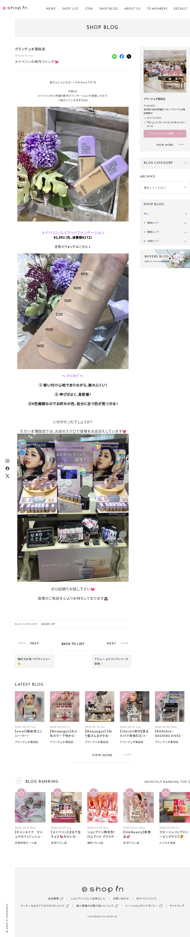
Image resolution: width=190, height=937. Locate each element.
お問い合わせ (121, 898)
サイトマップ (177, 905)
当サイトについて (146, 898)
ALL (146, 214)
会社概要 (53, 898)
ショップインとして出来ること (88, 898)
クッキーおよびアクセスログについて (42, 905)
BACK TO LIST (72, 643)
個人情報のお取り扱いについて (95, 905)
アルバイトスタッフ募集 (162, 133)
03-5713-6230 (154, 117)
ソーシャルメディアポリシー (141, 905)
